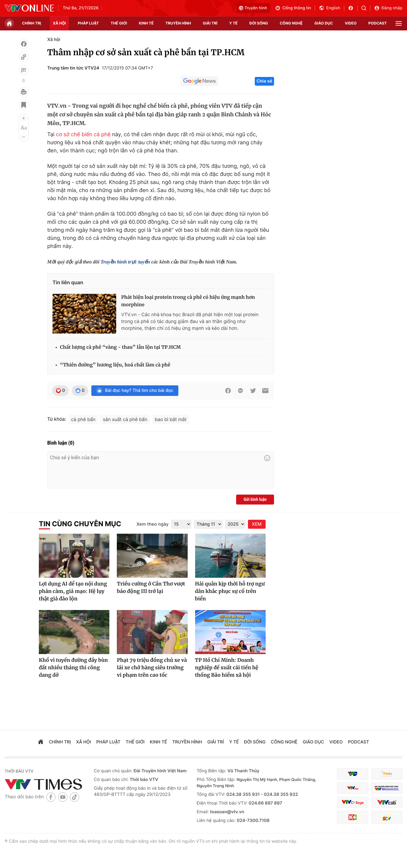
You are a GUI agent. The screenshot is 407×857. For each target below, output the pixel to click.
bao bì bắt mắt (170, 419)
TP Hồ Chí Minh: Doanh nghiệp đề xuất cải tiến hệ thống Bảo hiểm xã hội (226, 667)
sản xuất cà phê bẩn (125, 419)
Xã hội (53, 39)
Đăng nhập (388, 8)
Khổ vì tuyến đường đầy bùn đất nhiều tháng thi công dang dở (73, 667)
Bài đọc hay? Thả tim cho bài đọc (134, 391)
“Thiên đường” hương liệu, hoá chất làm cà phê (115, 365)
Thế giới (119, 23)
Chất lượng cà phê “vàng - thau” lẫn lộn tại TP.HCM (120, 347)
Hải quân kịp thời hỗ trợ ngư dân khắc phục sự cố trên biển (230, 591)
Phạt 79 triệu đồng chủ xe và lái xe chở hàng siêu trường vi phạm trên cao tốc (152, 667)
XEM (257, 524)
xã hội (59, 23)
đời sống (258, 23)
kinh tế (146, 23)
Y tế (233, 23)
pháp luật (88, 23)
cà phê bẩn (83, 419)
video (351, 23)
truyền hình (178, 23)
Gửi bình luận (255, 499)
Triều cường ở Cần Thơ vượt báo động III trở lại (151, 588)
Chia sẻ (264, 81)
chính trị (31, 23)
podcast (377, 23)
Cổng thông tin (293, 8)
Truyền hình (253, 8)
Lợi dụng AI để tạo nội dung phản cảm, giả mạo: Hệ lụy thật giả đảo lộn (73, 591)
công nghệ (291, 23)
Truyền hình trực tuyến (125, 262)
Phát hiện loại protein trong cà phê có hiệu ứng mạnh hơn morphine (188, 301)
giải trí (210, 23)
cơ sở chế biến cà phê (83, 135)
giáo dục (323, 23)
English (329, 8)
